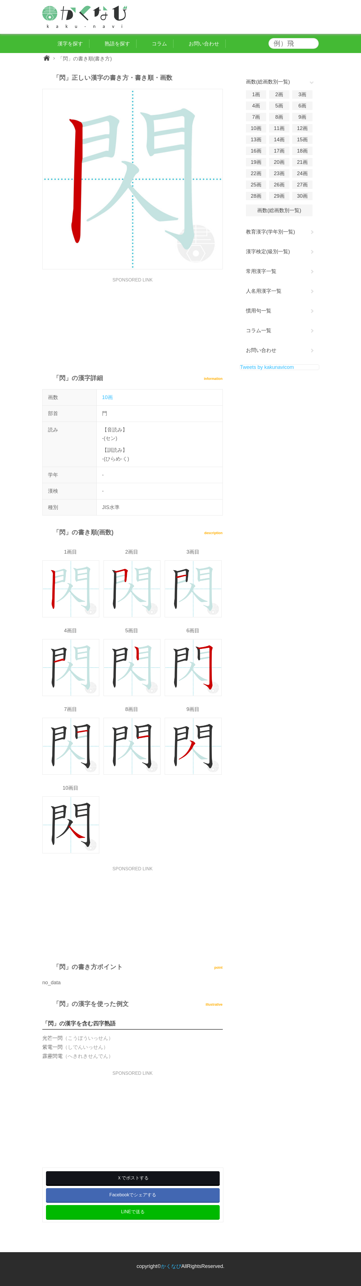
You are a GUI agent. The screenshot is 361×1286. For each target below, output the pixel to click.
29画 (279, 196)
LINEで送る (133, 1211)
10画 (107, 397)
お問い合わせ (261, 350)
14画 (279, 139)
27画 (302, 185)
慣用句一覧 (258, 311)
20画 (279, 162)
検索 (313, 43)
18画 (302, 151)
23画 (279, 173)
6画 (302, 106)
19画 (256, 162)
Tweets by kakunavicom (267, 367)
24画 (302, 173)
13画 (256, 139)
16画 (256, 151)
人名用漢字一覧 (263, 291)
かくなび (171, 1266)
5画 (279, 106)
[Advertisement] (132, 321)
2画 (279, 94)
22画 (256, 173)
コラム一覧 (258, 330)
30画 (302, 196)
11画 (279, 128)
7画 (256, 117)
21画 (302, 162)
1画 (256, 94)
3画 (302, 94)
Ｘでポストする (133, 1177)
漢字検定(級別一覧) (268, 251)
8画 (279, 117)
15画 (302, 139)
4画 (256, 106)
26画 (279, 185)
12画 (302, 128)
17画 (279, 151)
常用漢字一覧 (261, 271)
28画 (256, 196)
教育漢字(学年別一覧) (270, 232)
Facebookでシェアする (132, 1194)
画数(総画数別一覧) (279, 210)
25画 (256, 185)
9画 (302, 117)
